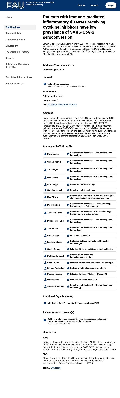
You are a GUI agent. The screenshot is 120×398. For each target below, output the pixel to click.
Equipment (12, 45)
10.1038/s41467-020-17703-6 (62, 104)
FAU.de (81, 5)
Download (55, 368)
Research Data (14, 33)
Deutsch (94, 5)
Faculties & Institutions (19, 77)
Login (111, 5)
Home (9, 17)
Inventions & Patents (18, 52)
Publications (13, 27)
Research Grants (15, 39)
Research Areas (15, 83)
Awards (10, 58)
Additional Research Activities (17, 66)
